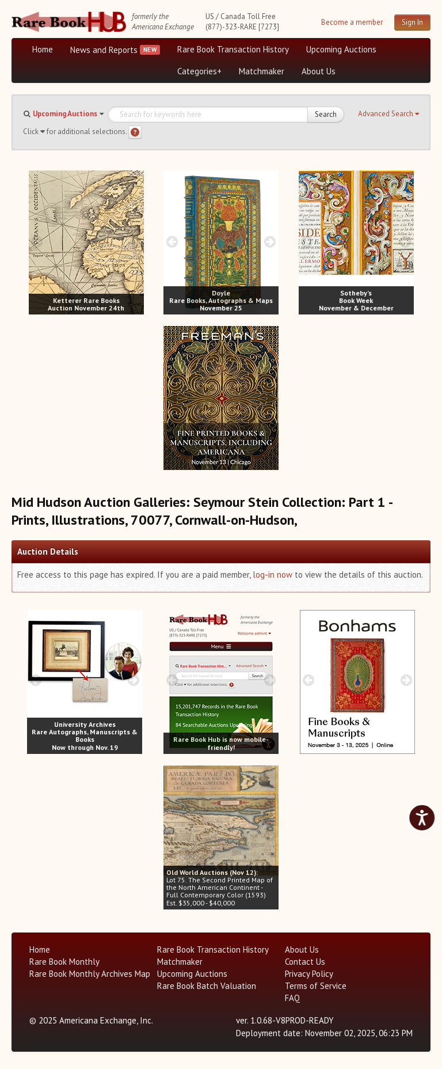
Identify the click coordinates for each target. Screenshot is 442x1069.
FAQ (292, 997)
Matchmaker (261, 71)
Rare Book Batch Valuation (206, 985)
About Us (319, 71)
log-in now (272, 574)
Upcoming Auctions (341, 49)
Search (326, 114)
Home (42, 49)
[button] (388, 114)
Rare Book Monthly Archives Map (89, 973)
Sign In (412, 22)
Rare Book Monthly (64, 961)
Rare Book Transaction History (233, 49)
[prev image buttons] (37, 242)
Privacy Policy (309, 973)
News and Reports (104, 49)
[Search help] (135, 132)
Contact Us (305, 961)
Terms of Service (315, 985)
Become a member (352, 22)
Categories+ (199, 71)
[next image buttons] (135, 242)
